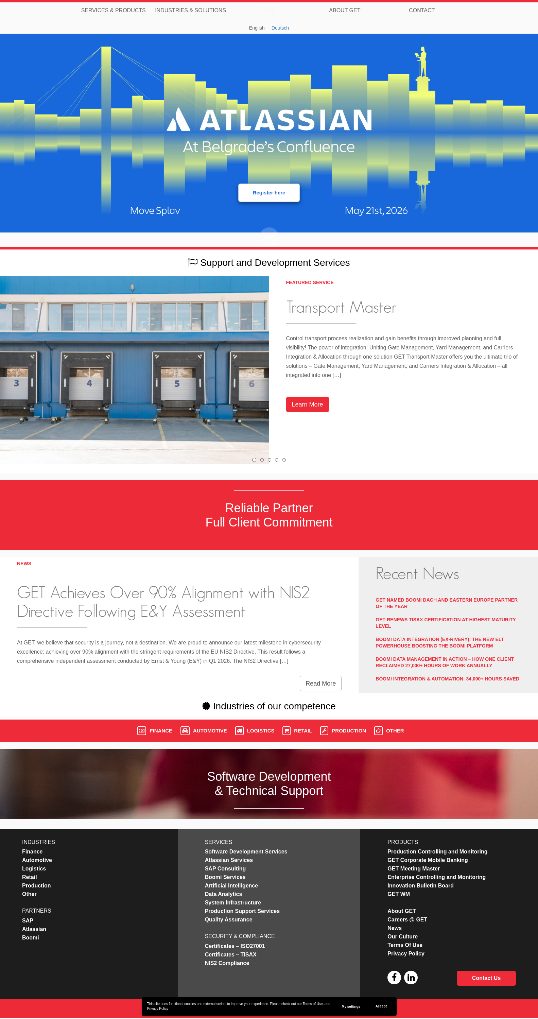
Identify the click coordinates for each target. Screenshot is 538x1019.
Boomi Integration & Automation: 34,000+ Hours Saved (447, 678)
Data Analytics (223, 894)
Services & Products (113, 10)
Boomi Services (225, 877)
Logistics (255, 730)
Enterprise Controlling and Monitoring (436, 877)
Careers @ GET (407, 919)
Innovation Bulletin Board (420, 885)
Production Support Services (242, 911)
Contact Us (486, 978)
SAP (27, 920)
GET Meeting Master (413, 868)
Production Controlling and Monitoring (437, 851)
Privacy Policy (157, 1009)
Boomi (30, 937)
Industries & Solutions (190, 10)
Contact (422, 10)
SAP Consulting (225, 868)
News (394, 928)
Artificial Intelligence (231, 885)
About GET (344, 10)
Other (389, 730)
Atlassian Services (229, 860)
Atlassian (34, 929)
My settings (351, 1006)
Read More (321, 683)
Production (343, 730)
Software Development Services (246, 851)
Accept (381, 1006)
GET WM (398, 894)
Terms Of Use (404, 945)
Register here (269, 192)
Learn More (307, 404)
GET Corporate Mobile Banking (427, 860)
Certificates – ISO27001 (235, 946)
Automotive (203, 730)
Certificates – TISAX (231, 954)
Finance (154, 730)
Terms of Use (313, 1004)
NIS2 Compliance (227, 963)
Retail (297, 730)
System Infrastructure (233, 902)
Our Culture (402, 936)
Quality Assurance (229, 919)
